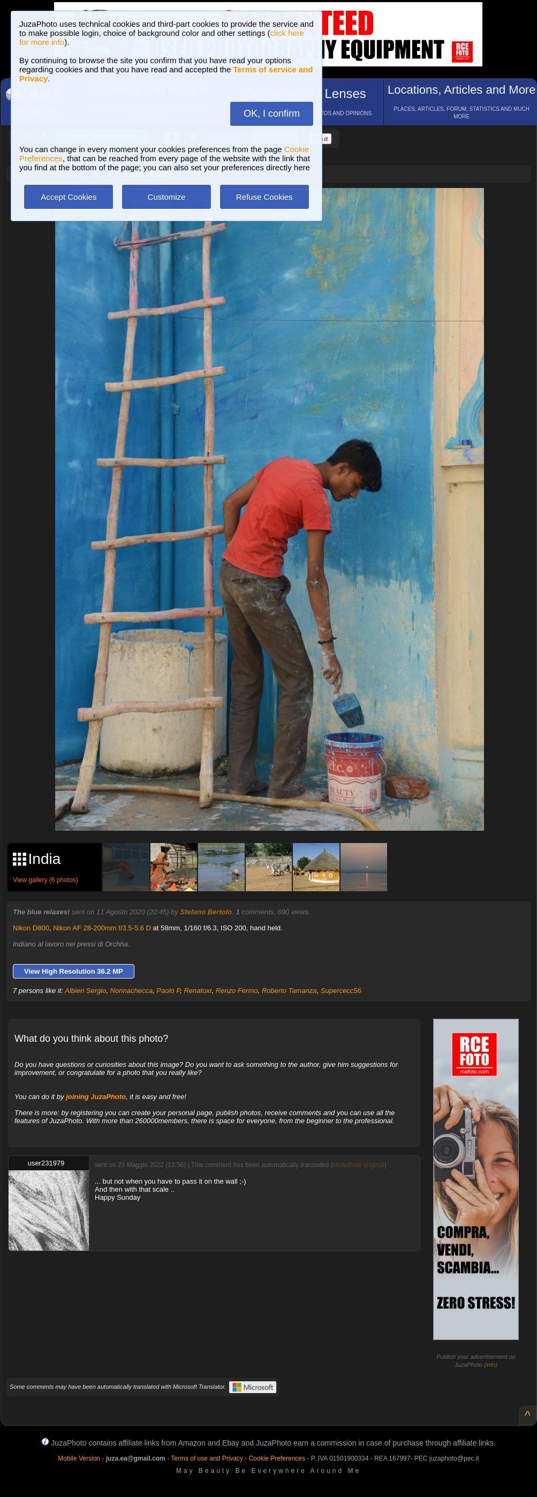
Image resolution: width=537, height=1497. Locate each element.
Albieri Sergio (85, 991)
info (491, 1364)
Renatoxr (197, 991)
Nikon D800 (31, 928)
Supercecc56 (341, 991)
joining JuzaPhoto (96, 1097)
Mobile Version (79, 1458)
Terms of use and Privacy (207, 1458)
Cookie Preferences (277, 1458)
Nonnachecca (131, 991)
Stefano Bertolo (206, 912)
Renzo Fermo (237, 991)
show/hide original (358, 1165)
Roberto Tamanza (289, 991)
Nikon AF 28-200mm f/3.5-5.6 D (102, 928)
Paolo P (168, 991)
